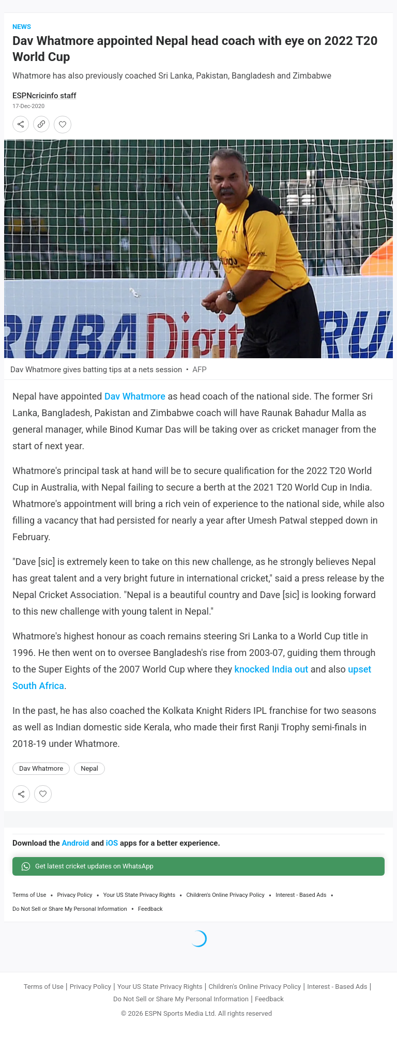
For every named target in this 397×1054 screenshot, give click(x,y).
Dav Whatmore (134, 396)
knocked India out (272, 669)
